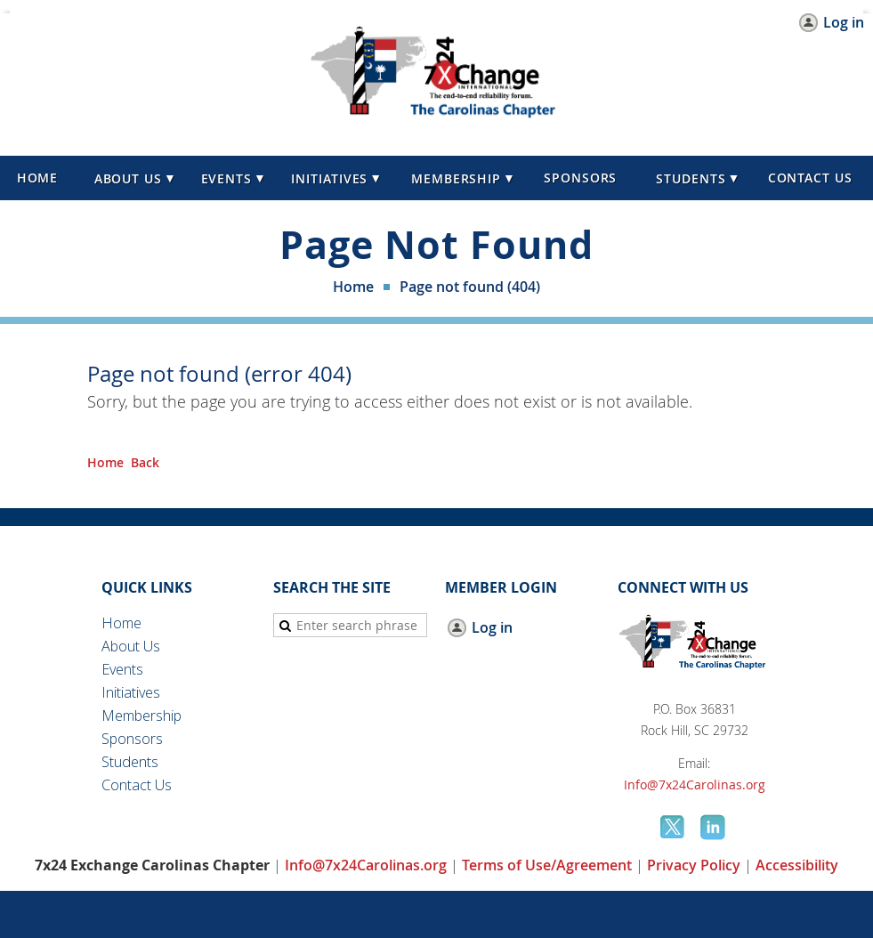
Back (145, 462)
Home (353, 286)
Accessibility (797, 865)
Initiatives (130, 692)
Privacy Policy (693, 865)
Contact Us (136, 785)
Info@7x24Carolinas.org (694, 784)
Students (129, 762)
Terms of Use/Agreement (547, 865)
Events (122, 669)
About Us (130, 646)
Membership (141, 715)
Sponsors (132, 738)
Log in (843, 22)
